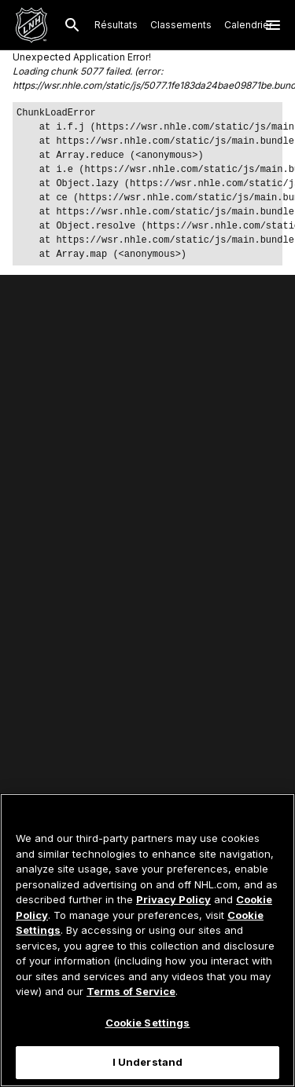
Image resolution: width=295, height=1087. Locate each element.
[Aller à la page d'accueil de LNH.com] (31, 25)
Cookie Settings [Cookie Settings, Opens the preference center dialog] (147, 1022)
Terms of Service (131, 991)
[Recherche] (72, 25)
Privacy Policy (173, 899)
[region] (147, 940)
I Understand (147, 1062)
